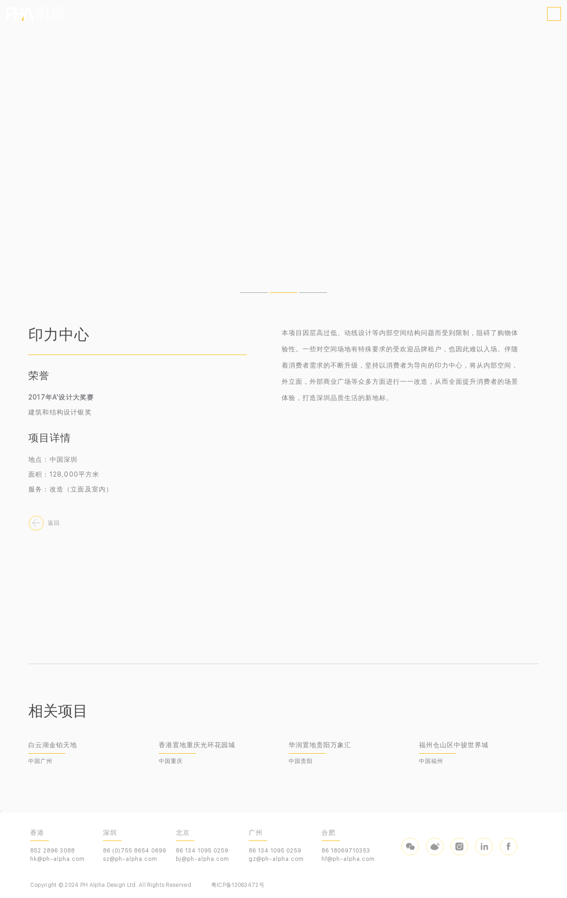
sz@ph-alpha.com (130, 859)
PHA (35, 14)
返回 (54, 523)
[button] (254, 292)
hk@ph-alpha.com (57, 859)
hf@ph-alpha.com (348, 859)
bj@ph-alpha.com (202, 859)
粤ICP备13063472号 (237, 885)
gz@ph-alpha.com (276, 859)
